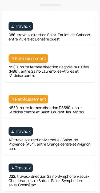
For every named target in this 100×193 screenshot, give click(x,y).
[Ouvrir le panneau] (50, 121)
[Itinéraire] (82, 108)
